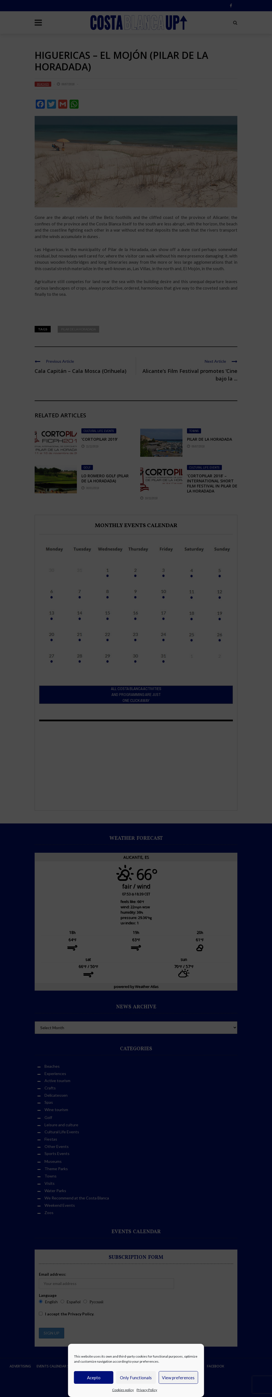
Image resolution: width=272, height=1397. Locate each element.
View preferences (178, 1377)
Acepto (94, 1377)
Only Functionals (136, 1377)
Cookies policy (123, 1390)
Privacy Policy (147, 1390)
